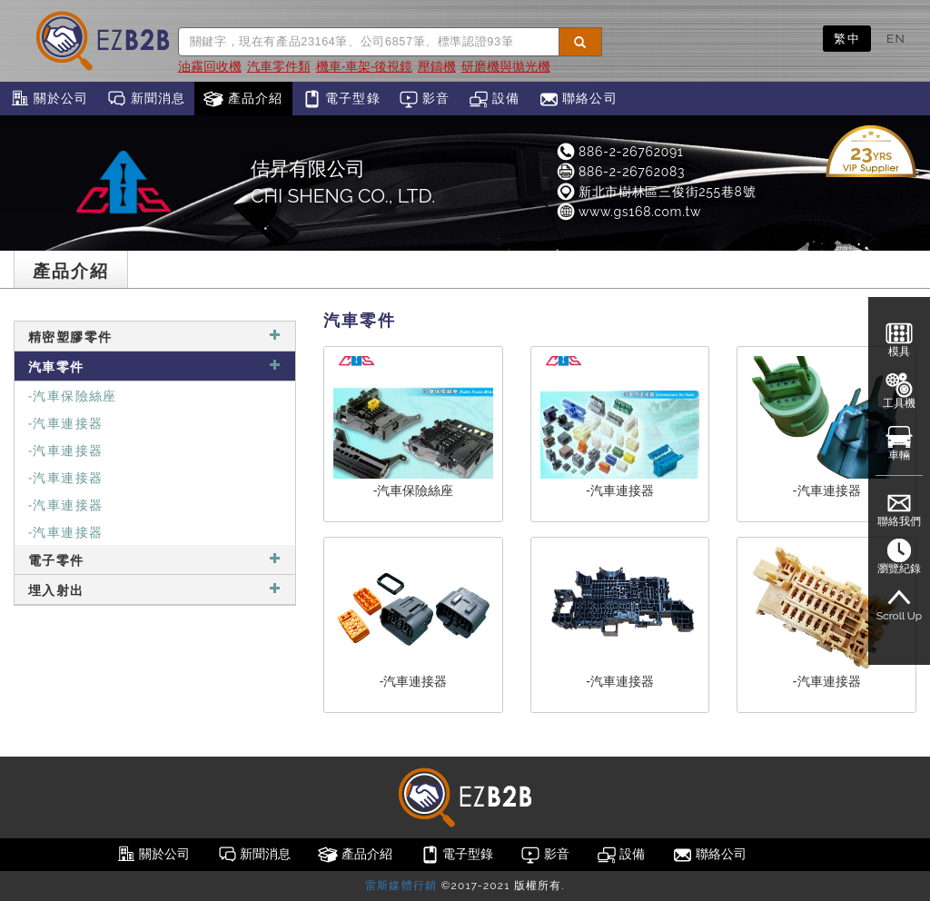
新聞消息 (145, 99)
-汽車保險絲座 (72, 394)
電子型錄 (341, 99)
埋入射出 (155, 589)
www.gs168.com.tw (628, 211)
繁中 (847, 38)
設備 (494, 99)
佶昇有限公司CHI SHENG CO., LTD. (343, 182)
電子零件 (155, 559)
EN (895, 38)
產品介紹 (242, 99)
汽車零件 (155, 365)
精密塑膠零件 (155, 335)
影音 (424, 99)
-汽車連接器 (65, 421)
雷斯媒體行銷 (401, 885)
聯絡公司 (578, 99)
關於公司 (48, 99)
